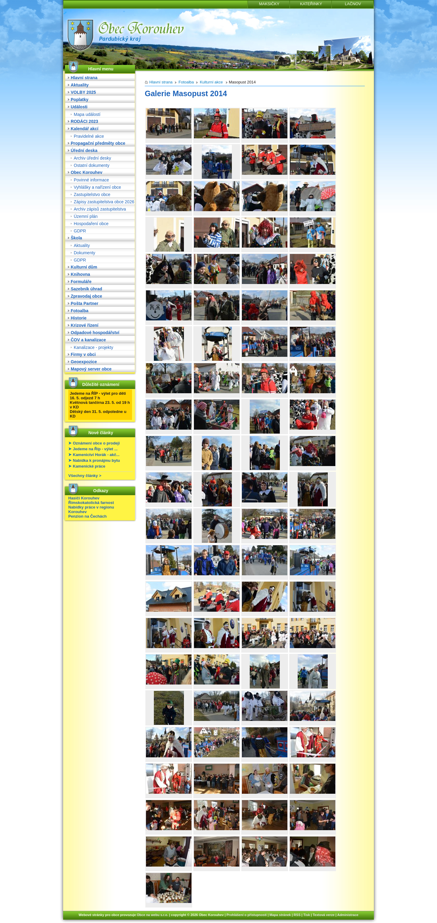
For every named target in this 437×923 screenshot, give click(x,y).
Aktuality (80, 85)
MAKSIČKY (269, 4)
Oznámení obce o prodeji (96, 443)
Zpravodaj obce (86, 296)
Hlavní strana (84, 77)
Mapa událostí (87, 114)
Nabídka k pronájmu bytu (96, 460)
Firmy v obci (83, 354)
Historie (78, 318)
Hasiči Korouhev (84, 498)
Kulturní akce (211, 82)
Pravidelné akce (89, 136)
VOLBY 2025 (83, 92)
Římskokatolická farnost (91, 502)
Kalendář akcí (84, 128)
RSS (297, 915)
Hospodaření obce (91, 223)
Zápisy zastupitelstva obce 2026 (104, 201)
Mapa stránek (280, 915)
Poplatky (79, 99)
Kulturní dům (84, 267)
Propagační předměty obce (98, 143)
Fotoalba (79, 310)
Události (79, 106)
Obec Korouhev (86, 172)
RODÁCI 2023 (84, 121)
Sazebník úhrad (86, 288)
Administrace (347, 915)
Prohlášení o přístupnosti (246, 915)
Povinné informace (91, 180)
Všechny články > (84, 475)
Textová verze (323, 915)
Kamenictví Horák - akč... (96, 454)
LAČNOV (353, 4)
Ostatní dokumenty (92, 165)
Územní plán (86, 216)
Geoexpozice (84, 361)
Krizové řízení (84, 325)
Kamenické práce (89, 466)
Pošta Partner (84, 303)
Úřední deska (84, 150)
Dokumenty (84, 252)
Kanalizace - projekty (93, 347)
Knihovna (80, 274)
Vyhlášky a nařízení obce (97, 187)
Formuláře (81, 281)
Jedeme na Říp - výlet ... (95, 449)
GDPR (80, 230)
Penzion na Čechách (87, 516)
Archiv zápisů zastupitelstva (100, 209)
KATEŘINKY (311, 4)
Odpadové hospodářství (95, 332)
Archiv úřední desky (92, 158)
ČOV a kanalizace (88, 339)
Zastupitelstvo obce (92, 194)
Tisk (306, 915)
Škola (76, 237)
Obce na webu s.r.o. (152, 915)
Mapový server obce (91, 369)
